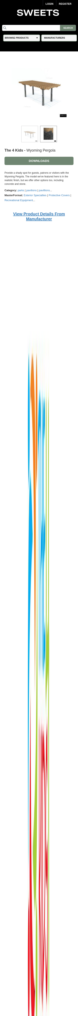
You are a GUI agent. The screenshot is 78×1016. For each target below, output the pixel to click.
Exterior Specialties (35, 195)
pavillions (44, 190)
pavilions (31, 190)
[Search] (39, 28)
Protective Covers (59, 195)
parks (21, 190)
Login (49, 3)
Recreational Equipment (19, 200)
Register (65, 3)
